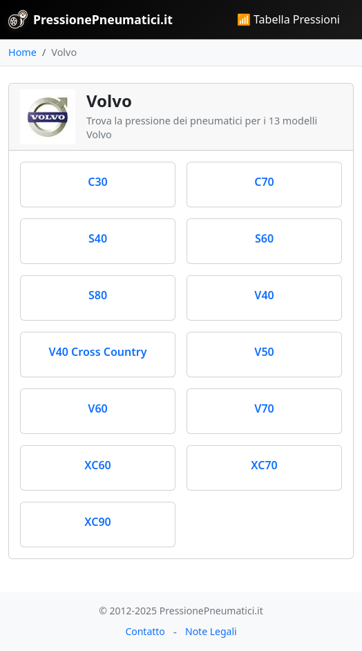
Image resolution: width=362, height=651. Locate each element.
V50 (264, 351)
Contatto (144, 631)
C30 (98, 181)
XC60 (97, 465)
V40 (264, 295)
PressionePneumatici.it (90, 19)
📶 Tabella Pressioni (288, 19)
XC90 (97, 521)
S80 (97, 295)
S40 (97, 238)
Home (22, 52)
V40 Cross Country (98, 351)
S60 (264, 238)
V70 (264, 408)
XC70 (264, 465)
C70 (264, 181)
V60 (97, 408)
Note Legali (211, 631)
